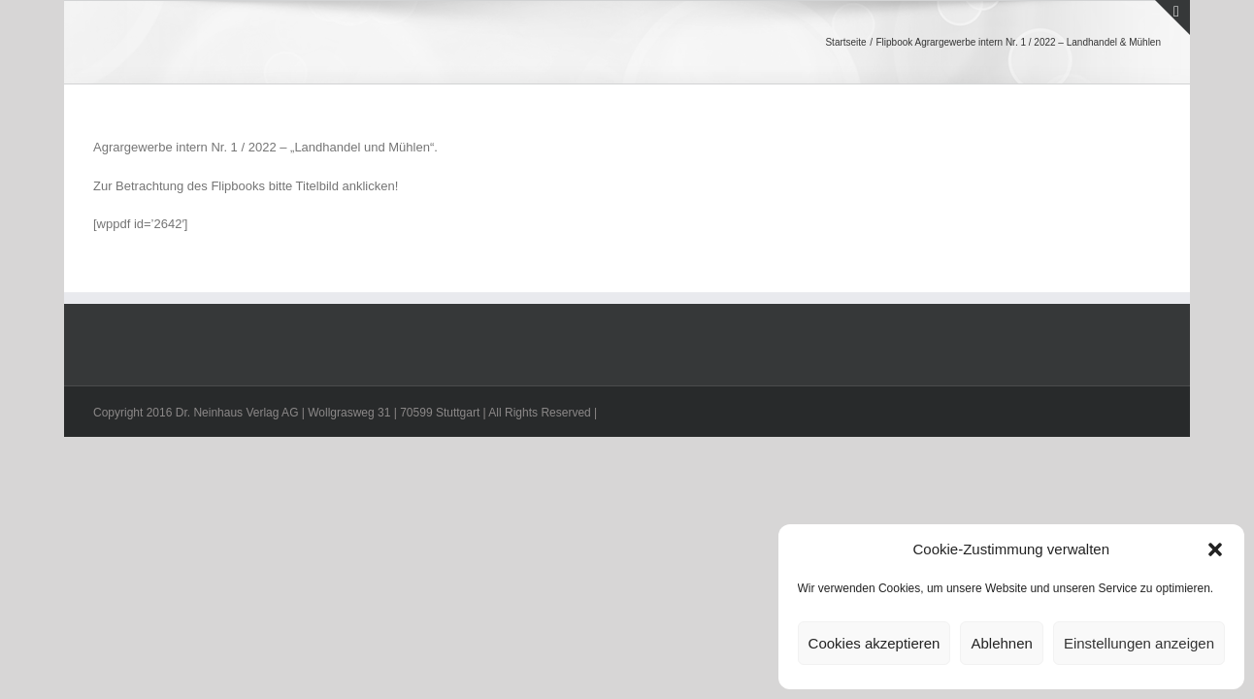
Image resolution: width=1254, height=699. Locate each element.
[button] (1215, 549)
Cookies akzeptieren (874, 643)
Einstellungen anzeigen (1139, 643)
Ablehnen (1001, 643)
